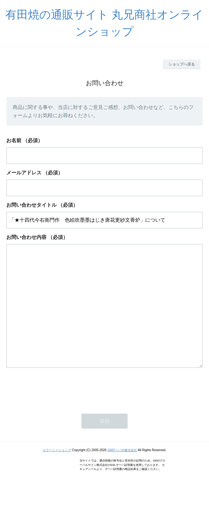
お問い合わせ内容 (26, 237)
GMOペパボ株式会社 (122, 475)
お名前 (13, 140)
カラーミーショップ (57, 475)
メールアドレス (23, 172)
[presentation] (54, 414)
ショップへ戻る (181, 64)
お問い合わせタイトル (31, 205)
